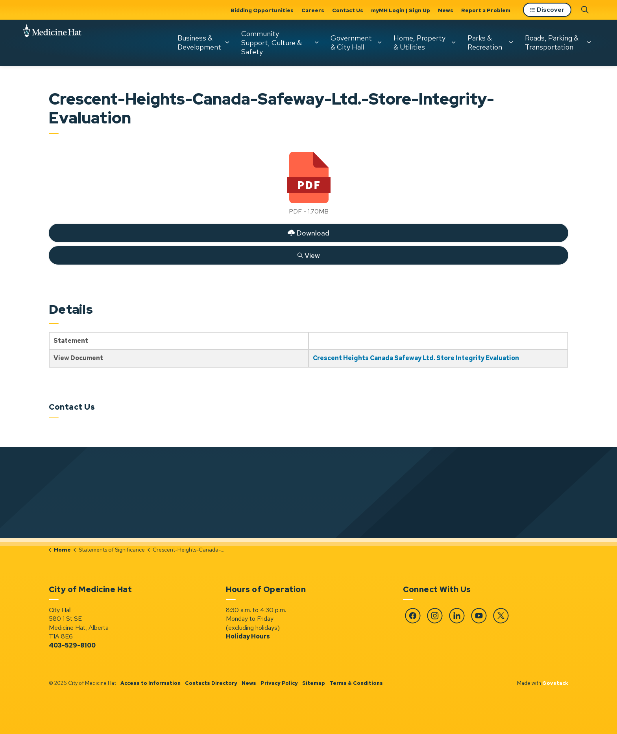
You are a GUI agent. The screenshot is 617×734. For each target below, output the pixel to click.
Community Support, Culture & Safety (271, 42)
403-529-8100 (72, 645)
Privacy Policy (279, 683)
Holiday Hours (248, 636)
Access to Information (150, 683)
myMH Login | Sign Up (400, 10)
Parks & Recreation (484, 42)
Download (308, 232)
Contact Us (347, 10)
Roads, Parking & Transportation (551, 42)
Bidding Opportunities (262, 10)
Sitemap (313, 683)
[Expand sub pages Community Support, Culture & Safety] (317, 42)
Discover (547, 10)
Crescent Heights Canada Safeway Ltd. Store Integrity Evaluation (416, 358)
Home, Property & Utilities (419, 42)
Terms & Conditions (356, 683)
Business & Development (199, 42)
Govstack (555, 683)
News (445, 10)
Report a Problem (485, 10)
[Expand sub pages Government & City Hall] (380, 42)
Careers (312, 10)
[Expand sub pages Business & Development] (227, 42)
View (308, 255)
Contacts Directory (211, 683)
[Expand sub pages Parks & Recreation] (511, 42)
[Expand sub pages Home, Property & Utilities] (454, 42)
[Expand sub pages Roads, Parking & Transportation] (589, 42)
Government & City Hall (351, 42)
